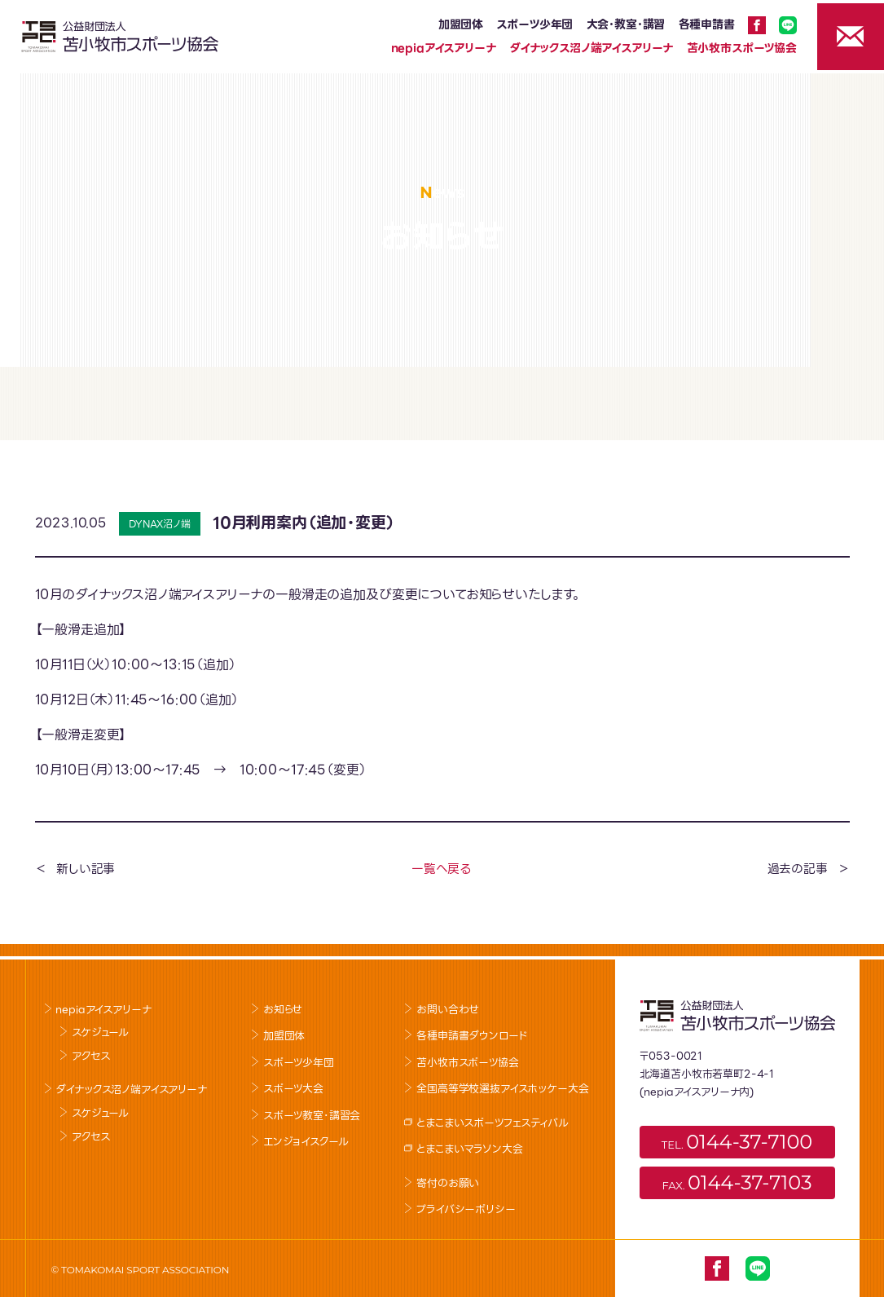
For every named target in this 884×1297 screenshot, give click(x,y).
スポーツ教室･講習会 (311, 1115)
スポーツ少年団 (528, 24)
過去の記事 (797, 869)
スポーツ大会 (293, 1088)
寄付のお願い (447, 1183)
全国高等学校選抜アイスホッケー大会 (502, 1088)
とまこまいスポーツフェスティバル (492, 1123)
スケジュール (100, 1032)
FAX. (737, 1182)
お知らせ (282, 1009)
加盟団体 (454, 24)
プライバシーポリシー (465, 1209)
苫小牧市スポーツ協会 (735, 48)
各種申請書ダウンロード (471, 1035)
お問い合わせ (447, 1009)
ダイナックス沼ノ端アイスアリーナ (584, 48)
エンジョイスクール (306, 1141)
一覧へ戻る (441, 869)
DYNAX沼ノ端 (160, 524)
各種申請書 (700, 24)
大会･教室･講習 (619, 24)
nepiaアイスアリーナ (437, 48)
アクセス (91, 1056)
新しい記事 (85, 869)
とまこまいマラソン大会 (469, 1149)
